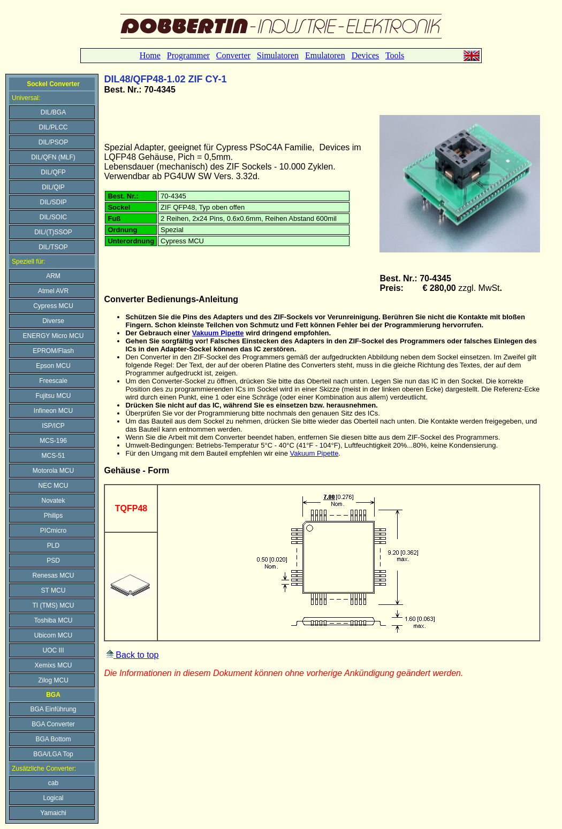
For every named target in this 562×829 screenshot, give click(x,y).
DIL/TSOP (53, 247)
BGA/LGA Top (53, 754)
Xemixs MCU (53, 665)
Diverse (53, 321)
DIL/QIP (53, 187)
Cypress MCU (53, 306)
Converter (233, 55)
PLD (53, 545)
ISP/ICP (53, 425)
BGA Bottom (53, 739)
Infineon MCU (53, 410)
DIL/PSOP (53, 142)
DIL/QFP (53, 172)
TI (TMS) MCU (53, 605)
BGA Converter (53, 724)
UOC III (53, 650)
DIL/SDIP (53, 202)
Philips (53, 515)
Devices (365, 55)
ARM (53, 276)
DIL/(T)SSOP (53, 232)
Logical (53, 798)
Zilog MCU (53, 680)
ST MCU (53, 590)
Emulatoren (325, 55)
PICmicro (53, 530)
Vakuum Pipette (218, 333)
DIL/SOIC (53, 217)
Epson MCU (53, 366)
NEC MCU (54, 485)
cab (53, 783)
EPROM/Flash (53, 351)
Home (150, 55)
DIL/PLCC (53, 127)
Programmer (188, 55)
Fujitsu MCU (53, 396)
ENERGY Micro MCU (53, 336)
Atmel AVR (53, 291)
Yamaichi (53, 813)
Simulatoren (278, 55)
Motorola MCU (53, 470)
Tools (394, 55)
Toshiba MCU (53, 620)
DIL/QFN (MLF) (53, 157)
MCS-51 (53, 455)
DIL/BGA (53, 112)
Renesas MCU (53, 575)
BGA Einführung (53, 709)
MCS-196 (53, 440)
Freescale (53, 381)
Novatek (53, 500)
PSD (53, 560)
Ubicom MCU (53, 635)
